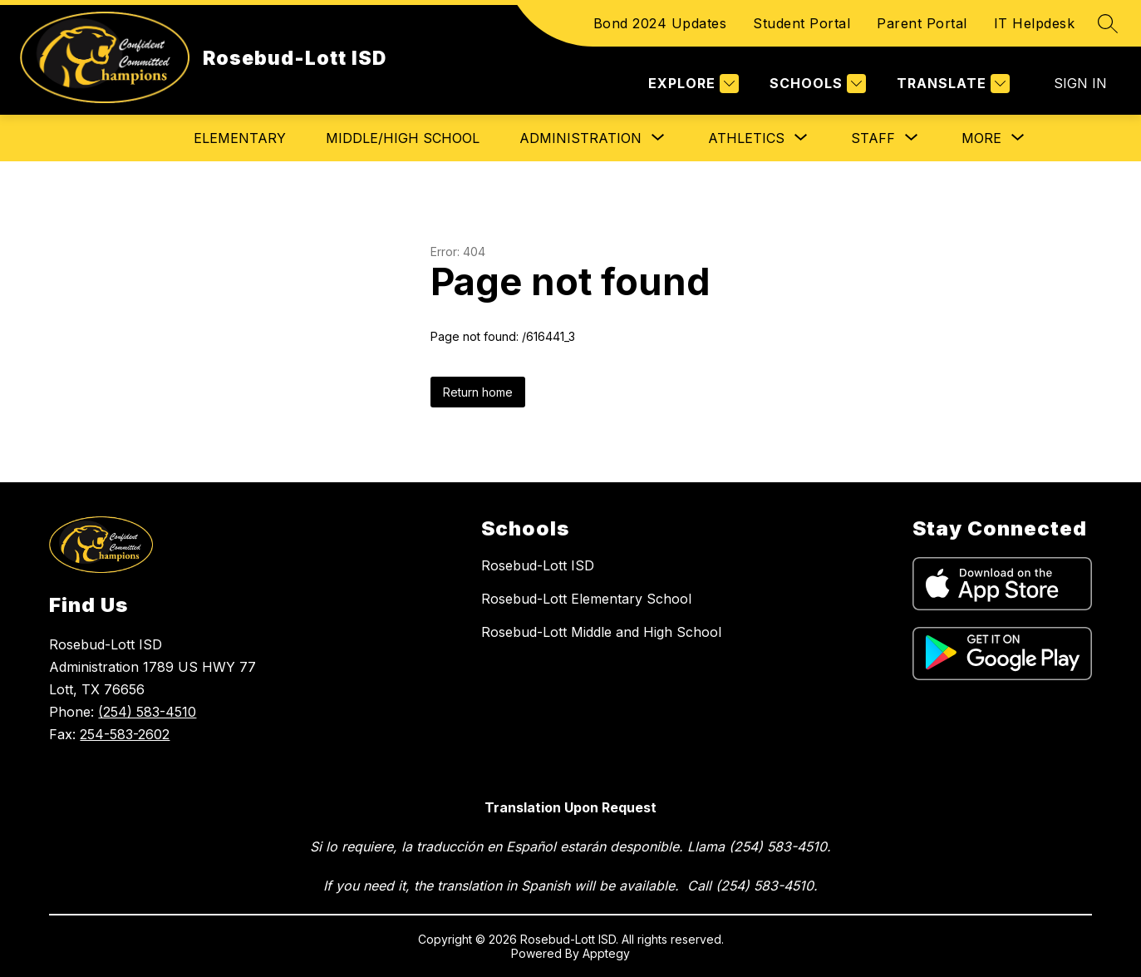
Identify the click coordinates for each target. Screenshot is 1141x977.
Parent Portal (922, 23)
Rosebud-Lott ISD (537, 565)
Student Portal (801, 23)
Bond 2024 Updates (660, 23)
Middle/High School (403, 138)
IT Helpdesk (1034, 23)
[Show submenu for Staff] (873, 138)
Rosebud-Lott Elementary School (586, 598)
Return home (478, 392)
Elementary (240, 138)
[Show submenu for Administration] (580, 138)
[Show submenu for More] (981, 138)
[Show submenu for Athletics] (746, 138)
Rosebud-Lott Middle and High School (601, 632)
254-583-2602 (125, 734)
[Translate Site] (951, 83)
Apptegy (606, 953)
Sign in (1080, 83)
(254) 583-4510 (147, 711)
